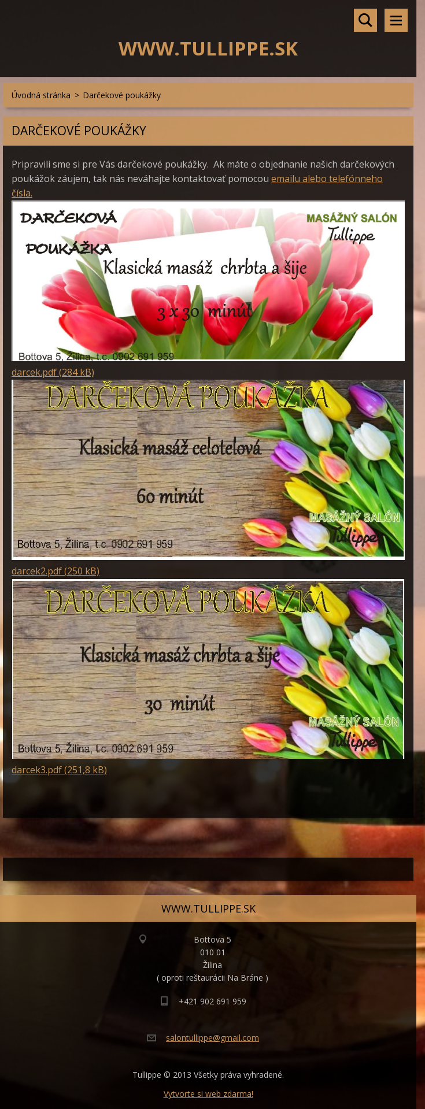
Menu (396, 20)
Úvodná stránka (41, 95)
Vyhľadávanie (365, 20)
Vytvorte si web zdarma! (208, 1093)
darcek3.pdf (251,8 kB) (59, 769)
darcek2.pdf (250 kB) (55, 571)
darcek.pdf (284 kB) (53, 372)
